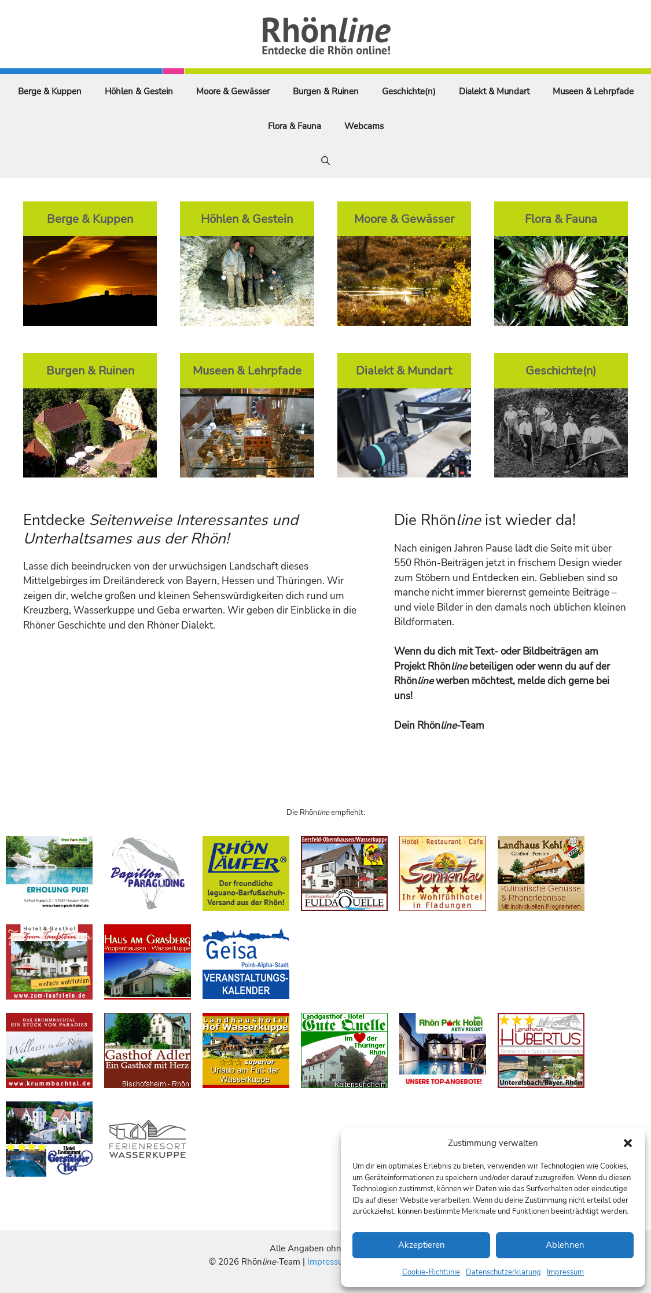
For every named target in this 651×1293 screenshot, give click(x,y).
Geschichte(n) (409, 91)
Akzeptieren (421, 1245)
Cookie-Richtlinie (431, 1272)
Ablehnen (565, 1245)
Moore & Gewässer (233, 91)
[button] (628, 1143)
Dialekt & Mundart (494, 91)
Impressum (565, 1272)
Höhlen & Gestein (139, 91)
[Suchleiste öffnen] (325, 161)
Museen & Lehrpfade (593, 91)
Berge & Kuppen (50, 91)
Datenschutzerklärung (503, 1272)
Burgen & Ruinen (326, 91)
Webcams (364, 126)
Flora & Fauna (294, 126)
